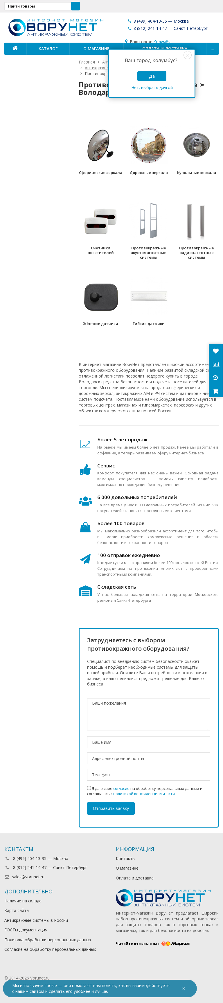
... (212, 48)
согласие (121, 788)
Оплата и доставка (135, 878)
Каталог (48, 48)
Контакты (125, 858)
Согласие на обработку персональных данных (50, 949)
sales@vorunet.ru (24, 876)
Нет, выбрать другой (152, 87)
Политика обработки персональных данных (47, 939)
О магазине (96, 48)
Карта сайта (16, 910)
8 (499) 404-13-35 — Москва (158, 21)
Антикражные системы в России (36, 920)
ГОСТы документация (25, 930)
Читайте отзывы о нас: (153, 943)
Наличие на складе (23, 901)
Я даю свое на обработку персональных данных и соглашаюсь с (144, 791)
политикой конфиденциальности (144, 793)
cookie (50, 985)
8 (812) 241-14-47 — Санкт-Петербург (167, 28)
